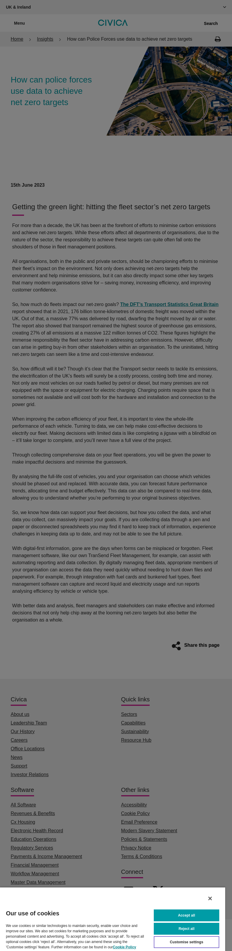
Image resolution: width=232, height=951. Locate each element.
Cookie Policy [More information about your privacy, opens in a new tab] (124, 947)
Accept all (186, 915)
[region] (112, 919)
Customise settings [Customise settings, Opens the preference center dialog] (186, 942)
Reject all (187, 929)
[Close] (210, 898)
